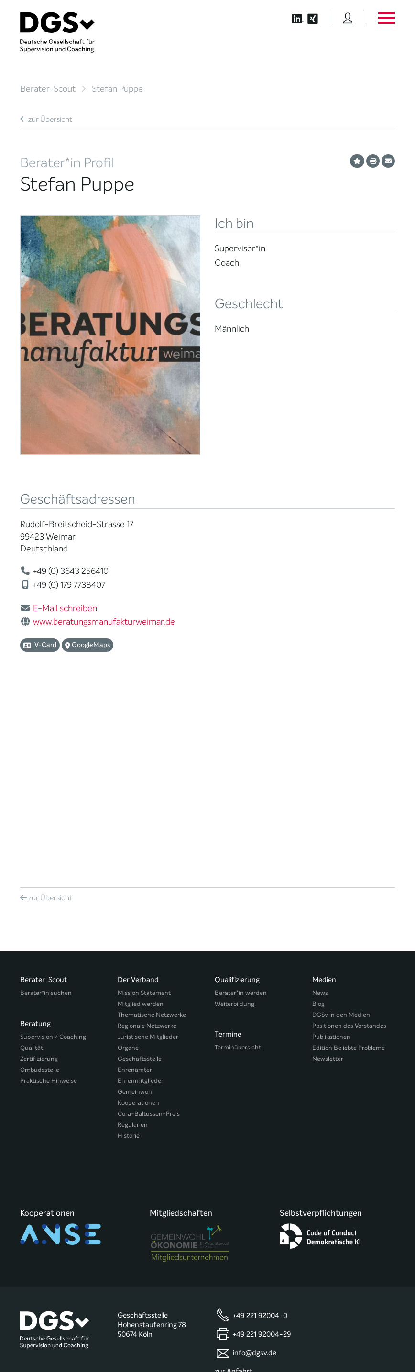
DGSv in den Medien (341, 826)
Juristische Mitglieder (148, 848)
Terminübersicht (238, 855)
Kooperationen (138, 914)
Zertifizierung (39, 866)
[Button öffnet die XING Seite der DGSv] (318, 17)
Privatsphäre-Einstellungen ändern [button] (194, 1344)
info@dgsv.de (254, 1138)
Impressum (378, 1337)
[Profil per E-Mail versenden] (388, 161)
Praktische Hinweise (48, 888)
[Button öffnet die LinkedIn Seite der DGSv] (293, 17)
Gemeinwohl (135, 903)
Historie (129, 947)
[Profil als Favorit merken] (357, 161)
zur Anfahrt (233, 1156)
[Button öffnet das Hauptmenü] (386, 17)
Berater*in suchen (46, 804)
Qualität (31, 855)
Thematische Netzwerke (152, 826)
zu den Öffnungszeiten (251, 1174)
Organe (128, 859)
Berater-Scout (48, 89)
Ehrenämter (135, 881)
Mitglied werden (141, 815)
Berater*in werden (241, 804)
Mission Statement (144, 804)
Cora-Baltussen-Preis (149, 925)
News (320, 804)
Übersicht (46, 119)
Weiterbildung (234, 815)
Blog (318, 815)
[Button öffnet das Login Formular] (348, 17)
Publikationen (331, 848)
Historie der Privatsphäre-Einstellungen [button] (285, 1344)
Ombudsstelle (39, 877)
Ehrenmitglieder (141, 892)
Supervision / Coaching (53, 844)
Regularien (133, 936)
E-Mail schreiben (65, 608)
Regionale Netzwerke (147, 837)
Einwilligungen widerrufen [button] (365, 1344)
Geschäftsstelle (140, 870)
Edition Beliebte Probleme (348, 859)
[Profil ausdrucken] (373, 161)
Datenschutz (337, 1337)
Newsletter (327, 870)
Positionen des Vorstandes (349, 837)
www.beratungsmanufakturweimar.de (104, 621)
